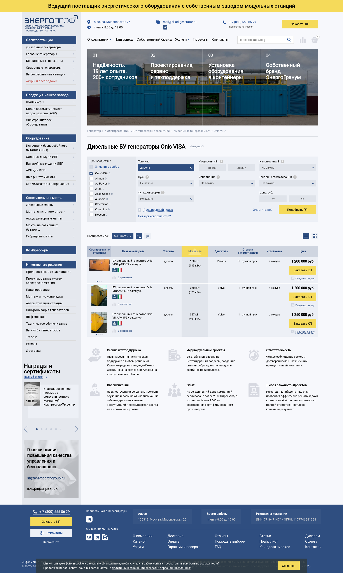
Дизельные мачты (40, 205)
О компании (97, 39)
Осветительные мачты (44, 198)
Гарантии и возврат (184, 547)
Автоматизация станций (44, 303)
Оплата (174, 541)
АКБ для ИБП (36, 170)
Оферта (311, 541)
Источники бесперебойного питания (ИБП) (46, 148)
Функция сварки (151, 192)
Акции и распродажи (41, 81)
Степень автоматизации (278, 177)
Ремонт (31, 344)
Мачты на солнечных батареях (42, 227)
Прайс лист (268, 541)
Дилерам (312, 536)
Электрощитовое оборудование (39, 122)
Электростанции (39, 40)
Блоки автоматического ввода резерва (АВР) (44, 111)
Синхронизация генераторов (47, 310)
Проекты (200, 39)
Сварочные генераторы (43, 67)
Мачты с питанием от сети (45, 211)
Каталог (139, 541)
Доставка (33, 350)
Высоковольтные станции (45, 74)
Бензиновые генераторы (44, 61)
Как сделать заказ (274, 547)
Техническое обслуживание (46, 323)
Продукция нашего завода (47, 95)
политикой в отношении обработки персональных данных (151, 568)
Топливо (143, 161)
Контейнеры (35, 102)
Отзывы (221, 536)
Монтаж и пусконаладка (44, 296)
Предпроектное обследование (48, 271)
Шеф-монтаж (36, 317)
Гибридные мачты (39, 236)
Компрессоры (37, 250)
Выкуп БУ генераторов (43, 330)
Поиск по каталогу (250, 38)
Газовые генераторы (41, 54)
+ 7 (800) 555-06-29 (242, 22)
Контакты (220, 39)
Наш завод (123, 39)
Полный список (33, 376)
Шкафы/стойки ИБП (41, 177)
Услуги (181, 39)
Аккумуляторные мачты (44, 218)
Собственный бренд (154, 39)
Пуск (143, 177)
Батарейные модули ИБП (44, 163)
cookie (79, 563)
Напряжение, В (271, 161)
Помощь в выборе (230, 541)
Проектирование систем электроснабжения (44, 281)
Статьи (265, 536)
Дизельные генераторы (43, 47)
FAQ (218, 547)
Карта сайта (51, 542)
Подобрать (297, 209)
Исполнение (209, 177)
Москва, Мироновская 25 (112, 22)
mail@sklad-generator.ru (179, 22)
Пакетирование (37, 289)
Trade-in (31, 337)
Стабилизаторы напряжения (47, 184)
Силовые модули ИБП (42, 156)
